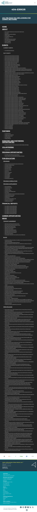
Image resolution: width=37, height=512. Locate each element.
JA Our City (7, 171)
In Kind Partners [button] (6, 484)
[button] (21, 507)
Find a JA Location (6, 503)
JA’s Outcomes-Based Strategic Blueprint (12, 242)
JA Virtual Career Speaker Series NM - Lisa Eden (13, 100)
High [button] (4, 499)
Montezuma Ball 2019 (9, 126)
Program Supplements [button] (7, 478)
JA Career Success (8, 166)
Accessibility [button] (5, 509)
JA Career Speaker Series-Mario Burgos (12, 87)
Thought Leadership (9, 221)
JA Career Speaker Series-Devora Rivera (12, 83)
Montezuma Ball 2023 (9, 128)
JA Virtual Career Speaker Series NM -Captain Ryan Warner (15, 112)
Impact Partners (8, 138)
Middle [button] (4, 498)
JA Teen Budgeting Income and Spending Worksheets (14, 193)
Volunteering (8, 147)
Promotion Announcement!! (10, 40)
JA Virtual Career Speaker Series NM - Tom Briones (14, 106)
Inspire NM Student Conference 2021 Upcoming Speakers (15, 67)
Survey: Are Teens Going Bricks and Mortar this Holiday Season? (16, 418)
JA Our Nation (7, 174)
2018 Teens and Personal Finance (11, 231)
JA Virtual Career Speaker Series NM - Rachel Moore (14, 103)
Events (5, 45)
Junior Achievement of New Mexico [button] (9, 502)
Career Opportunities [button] (7, 493)
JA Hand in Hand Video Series (10, 191)
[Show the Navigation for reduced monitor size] (35, 2)
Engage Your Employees (9, 134)
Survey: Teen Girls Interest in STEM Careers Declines (14, 390)
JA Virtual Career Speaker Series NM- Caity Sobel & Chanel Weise (16, 123)
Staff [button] (4, 489)
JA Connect (7, 192)
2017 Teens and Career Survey (10, 226)
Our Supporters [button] (6, 483)
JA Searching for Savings (9, 196)
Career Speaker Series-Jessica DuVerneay (12, 64)
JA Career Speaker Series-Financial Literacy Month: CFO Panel (16, 84)
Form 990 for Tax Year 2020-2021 (11, 209)
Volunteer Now (7, 149)
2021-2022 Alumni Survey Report (11, 232)
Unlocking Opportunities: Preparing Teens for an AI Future (15, 265)
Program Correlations (10, 181)
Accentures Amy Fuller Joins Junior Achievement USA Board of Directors (18, 387)
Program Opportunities (12, 152)
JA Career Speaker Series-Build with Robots (12, 82)
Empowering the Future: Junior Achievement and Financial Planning (17, 281)
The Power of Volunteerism (10, 275)
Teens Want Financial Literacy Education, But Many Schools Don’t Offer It (18, 260)
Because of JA (7, 273)
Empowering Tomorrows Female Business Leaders (14, 282)
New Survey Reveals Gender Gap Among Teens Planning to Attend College (18, 424)
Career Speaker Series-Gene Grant (11, 63)
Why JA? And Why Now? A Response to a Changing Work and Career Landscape (19, 300)
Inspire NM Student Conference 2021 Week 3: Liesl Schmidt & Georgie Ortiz (18, 69)
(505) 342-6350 (5, 468)
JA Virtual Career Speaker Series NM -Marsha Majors (14, 115)
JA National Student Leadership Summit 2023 (13, 292)
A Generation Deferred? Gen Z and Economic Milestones (15, 234)
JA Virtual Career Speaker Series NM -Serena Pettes (14, 118)
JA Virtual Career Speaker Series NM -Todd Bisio (13, 121)
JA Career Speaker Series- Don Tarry (11, 75)
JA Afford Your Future (9, 201)
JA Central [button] (15, 509)
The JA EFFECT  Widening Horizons (11, 298)
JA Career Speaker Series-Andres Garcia (12, 77)
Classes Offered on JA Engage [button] (8, 475)
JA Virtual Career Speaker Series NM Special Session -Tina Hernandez (17, 122)
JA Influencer (7, 197)
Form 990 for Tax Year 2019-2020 (11, 210)
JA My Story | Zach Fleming (10, 294)
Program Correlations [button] (7, 479)
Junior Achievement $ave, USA (10, 198)
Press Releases (7, 306)
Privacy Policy (7, 35)
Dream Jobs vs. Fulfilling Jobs (10, 271)
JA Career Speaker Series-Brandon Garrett (12, 81)
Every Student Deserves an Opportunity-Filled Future (14, 31)
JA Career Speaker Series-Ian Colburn (11, 86)
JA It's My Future (8, 168)
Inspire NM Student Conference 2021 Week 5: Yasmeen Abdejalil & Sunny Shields (19, 72)
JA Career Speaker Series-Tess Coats (11, 94)
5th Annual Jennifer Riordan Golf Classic (12, 58)
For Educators (8, 158)
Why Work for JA (8, 42)
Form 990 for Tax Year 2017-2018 (10, 213)
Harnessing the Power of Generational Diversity (13, 288)
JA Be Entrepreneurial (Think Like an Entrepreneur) (14, 163)
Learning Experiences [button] (8, 496)
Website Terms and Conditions (10, 34)
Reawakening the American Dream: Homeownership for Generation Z (17, 261)
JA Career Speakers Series (9, 165)
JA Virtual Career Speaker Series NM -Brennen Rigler (14, 111)
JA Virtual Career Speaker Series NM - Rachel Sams (14, 104)
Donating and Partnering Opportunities (13, 141)
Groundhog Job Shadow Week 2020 (11, 66)
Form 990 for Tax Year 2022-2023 (11, 207)
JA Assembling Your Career (10, 195)
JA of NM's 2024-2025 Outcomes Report (12, 154)
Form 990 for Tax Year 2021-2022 (11, 208)
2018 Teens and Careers (9, 228)
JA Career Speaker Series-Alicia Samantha (12, 76)
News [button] (4, 494)
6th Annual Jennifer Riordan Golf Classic (12, 59)
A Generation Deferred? (9, 270)
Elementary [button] (5, 497)
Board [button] (4, 490)
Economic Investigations (9, 199)
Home (4, 27)
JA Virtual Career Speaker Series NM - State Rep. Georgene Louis (16, 105)
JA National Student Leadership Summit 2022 (13, 304)
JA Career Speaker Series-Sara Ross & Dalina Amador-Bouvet (16, 93)
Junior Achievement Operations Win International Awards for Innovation (18, 333)
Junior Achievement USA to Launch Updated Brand (14, 360)
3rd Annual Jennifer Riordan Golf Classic (12, 55)
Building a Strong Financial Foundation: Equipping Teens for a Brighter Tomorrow (19, 259)
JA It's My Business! (8, 167)
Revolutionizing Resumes (9, 287)
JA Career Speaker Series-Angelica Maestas (12, 78)
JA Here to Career (8, 190)
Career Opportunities (11, 216)
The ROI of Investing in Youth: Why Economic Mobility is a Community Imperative (19, 247)
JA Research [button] (5, 491)
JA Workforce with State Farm (10, 255)
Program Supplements (10, 184)
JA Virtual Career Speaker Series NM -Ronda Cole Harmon (15, 117)
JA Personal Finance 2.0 (9, 178)
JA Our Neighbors (8, 186)
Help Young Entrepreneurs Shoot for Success (13, 272)
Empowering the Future (9, 289)
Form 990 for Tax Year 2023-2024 (11, 206)
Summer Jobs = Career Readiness (11, 264)
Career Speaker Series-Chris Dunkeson (12, 61)
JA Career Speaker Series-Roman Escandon (13, 92)
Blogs (5, 237)
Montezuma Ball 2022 (9, 127)
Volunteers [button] (5, 473)
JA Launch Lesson (8, 169)
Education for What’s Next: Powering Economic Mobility (15, 246)
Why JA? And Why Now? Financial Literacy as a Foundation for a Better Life (18, 299)
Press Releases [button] (6, 492)
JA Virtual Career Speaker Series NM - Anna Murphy (14, 97)
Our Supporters (7, 137)
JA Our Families (7, 173)
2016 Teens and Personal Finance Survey (12, 223)
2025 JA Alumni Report (9, 233)
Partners (6, 131)
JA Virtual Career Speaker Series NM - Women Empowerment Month (17, 109)
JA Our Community (8, 172)
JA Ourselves (7, 177)
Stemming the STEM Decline (10, 269)
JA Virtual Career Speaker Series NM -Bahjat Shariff (14, 110)
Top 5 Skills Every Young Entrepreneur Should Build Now (15, 258)
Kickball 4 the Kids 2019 (9, 124)
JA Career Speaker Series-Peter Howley (12, 89)
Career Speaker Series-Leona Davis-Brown (12, 65)
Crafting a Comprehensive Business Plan (12, 277)
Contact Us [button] (4, 467)
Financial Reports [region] (6, 485)
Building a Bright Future (9, 286)
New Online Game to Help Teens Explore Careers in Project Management (18, 359)
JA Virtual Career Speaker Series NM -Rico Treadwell (14, 116)
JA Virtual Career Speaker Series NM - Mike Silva (13, 101)
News (4, 218)
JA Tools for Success (8, 187)
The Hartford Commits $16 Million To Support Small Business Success (17, 364)
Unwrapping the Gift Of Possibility (11, 276)
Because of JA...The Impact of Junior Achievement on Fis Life (16, 267)
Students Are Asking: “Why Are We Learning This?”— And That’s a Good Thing (18, 250)
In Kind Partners (8, 133)
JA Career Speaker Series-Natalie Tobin (12, 88)
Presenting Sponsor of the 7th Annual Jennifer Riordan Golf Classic (17, 144)
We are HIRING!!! (8, 41)
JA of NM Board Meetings (9, 50)
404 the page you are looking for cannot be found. (16, 18)
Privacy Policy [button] (14, 508)
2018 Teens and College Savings (10, 229)
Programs (6, 161)
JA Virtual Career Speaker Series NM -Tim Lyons (13, 120)
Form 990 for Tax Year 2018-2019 (11, 212)
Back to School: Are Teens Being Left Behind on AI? (14, 252)
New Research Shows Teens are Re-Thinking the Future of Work (16, 293)
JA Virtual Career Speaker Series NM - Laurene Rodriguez (15, 99)
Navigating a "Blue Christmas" (10, 278)
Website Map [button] (10, 509)
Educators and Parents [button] (8, 477)
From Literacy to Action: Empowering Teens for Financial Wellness (16, 266)
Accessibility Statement (9, 36)
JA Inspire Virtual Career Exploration (11, 95)
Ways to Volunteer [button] (6, 474)
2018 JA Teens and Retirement (10, 227)
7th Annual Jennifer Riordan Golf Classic (12, 60)
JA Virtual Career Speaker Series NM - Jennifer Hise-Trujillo (15, 98)
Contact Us (7, 37)
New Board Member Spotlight (10, 39)
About (5, 29)
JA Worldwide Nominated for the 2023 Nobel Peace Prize (15, 295)
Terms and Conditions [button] (7, 508)
